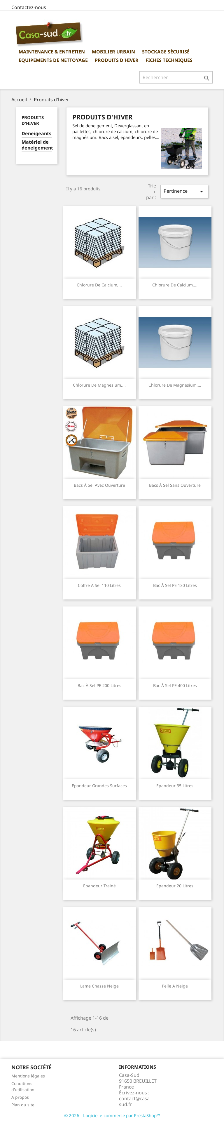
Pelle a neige (175, 986)
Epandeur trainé (99, 886)
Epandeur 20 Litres (174, 886)
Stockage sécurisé (166, 51)
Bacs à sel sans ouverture (175, 485)
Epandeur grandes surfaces (99, 785)
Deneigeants (36, 134)
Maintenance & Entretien (52, 51)
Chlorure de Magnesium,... (99, 385)
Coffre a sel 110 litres (99, 585)
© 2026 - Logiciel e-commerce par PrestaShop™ (112, 1115)
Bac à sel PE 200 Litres (99, 685)
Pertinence (184, 191)
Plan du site (22, 1105)
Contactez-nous (28, 7)
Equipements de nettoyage (53, 60)
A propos (20, 1097)
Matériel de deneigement (37, 145)
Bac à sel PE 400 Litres (175, 685)
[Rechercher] (176, 77)
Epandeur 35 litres (174, 785)
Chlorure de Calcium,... (99, 285)
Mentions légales (28, 1076)
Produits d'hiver (117, 60)
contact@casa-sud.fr (135, 1101)
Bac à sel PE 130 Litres (175, 585)
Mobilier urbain (113, 51)
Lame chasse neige (99, 986)
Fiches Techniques (169, 60)
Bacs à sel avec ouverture (99, 485)
